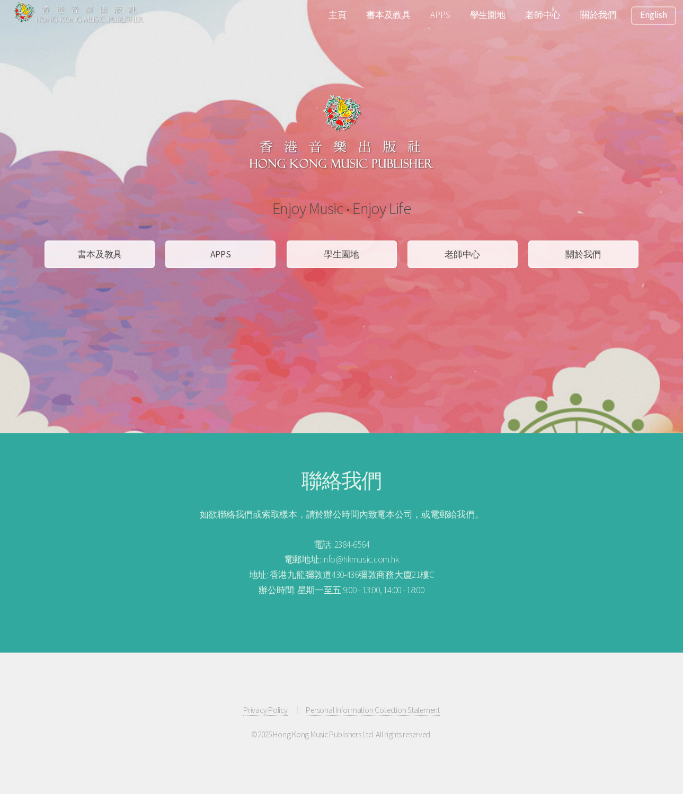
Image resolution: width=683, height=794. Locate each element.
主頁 (337, 15)
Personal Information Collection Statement (372, 710)
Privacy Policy (265, 710)
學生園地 (487, 15)
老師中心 (543, 15)
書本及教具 (388, 15)
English (653, 15)
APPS (440, 15)
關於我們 (598, 15)
